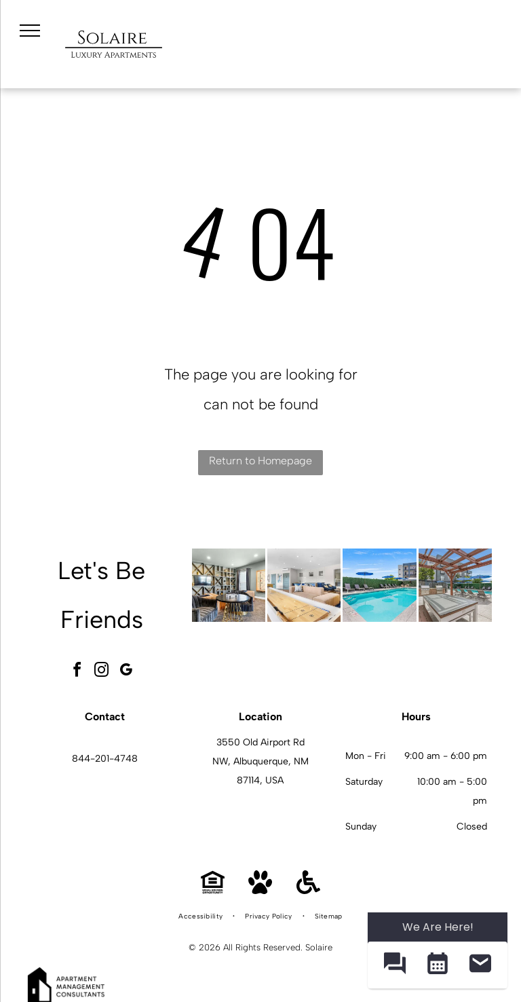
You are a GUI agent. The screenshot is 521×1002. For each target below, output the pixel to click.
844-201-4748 (105, 758)
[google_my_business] (126, 671)
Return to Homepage (260, 460)
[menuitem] (201, 916)
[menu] (29, 30)
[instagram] (102, 671)
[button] (394, 965)
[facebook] (77, 671)
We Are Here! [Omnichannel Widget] (438, 927)
